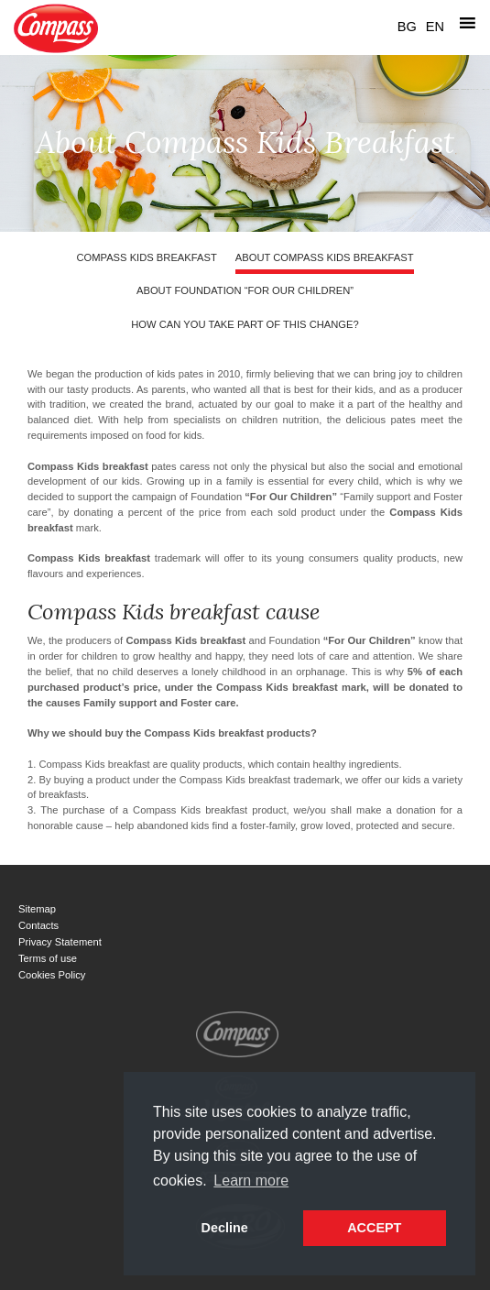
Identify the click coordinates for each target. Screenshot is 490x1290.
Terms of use (47, 958)
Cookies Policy (51, 974)
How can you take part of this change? (244, 324)
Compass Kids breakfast (146, 257)
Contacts (38, 925)
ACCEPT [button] (374, 1227)
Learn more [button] (251, 1180)
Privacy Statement (60, 941)
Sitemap (37, 908)
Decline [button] (224, 1227)
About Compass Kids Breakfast (324, 257)
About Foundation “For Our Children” (245, 290)
